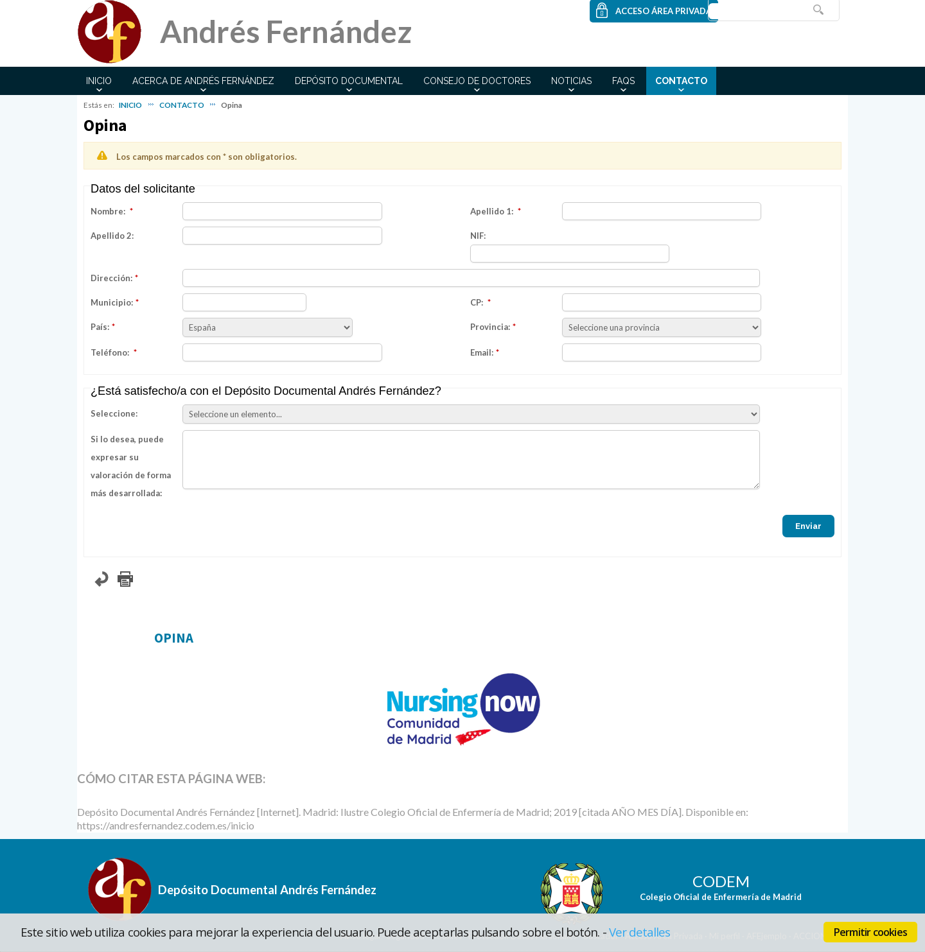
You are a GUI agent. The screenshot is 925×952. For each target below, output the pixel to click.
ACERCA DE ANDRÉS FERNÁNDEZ (203, 81)
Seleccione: (114, 413)
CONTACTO (681, 81)
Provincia (489, 327)
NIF (477, 235)
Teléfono (109, 352)
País (99, 327)
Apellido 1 (490, 211)
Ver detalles (640, 932)
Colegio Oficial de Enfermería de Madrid (721, 897)
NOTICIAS (571, 81)
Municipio (111, 302)
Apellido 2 (111, 235)
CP (475, 302)
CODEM (721, 881)
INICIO (99, 81)
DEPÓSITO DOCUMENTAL (349, 81)
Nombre (107, 211)
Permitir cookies (870, 932)
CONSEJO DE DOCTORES (477, 81)
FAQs (623, 81)
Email (480, 352)
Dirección (110, 278)
